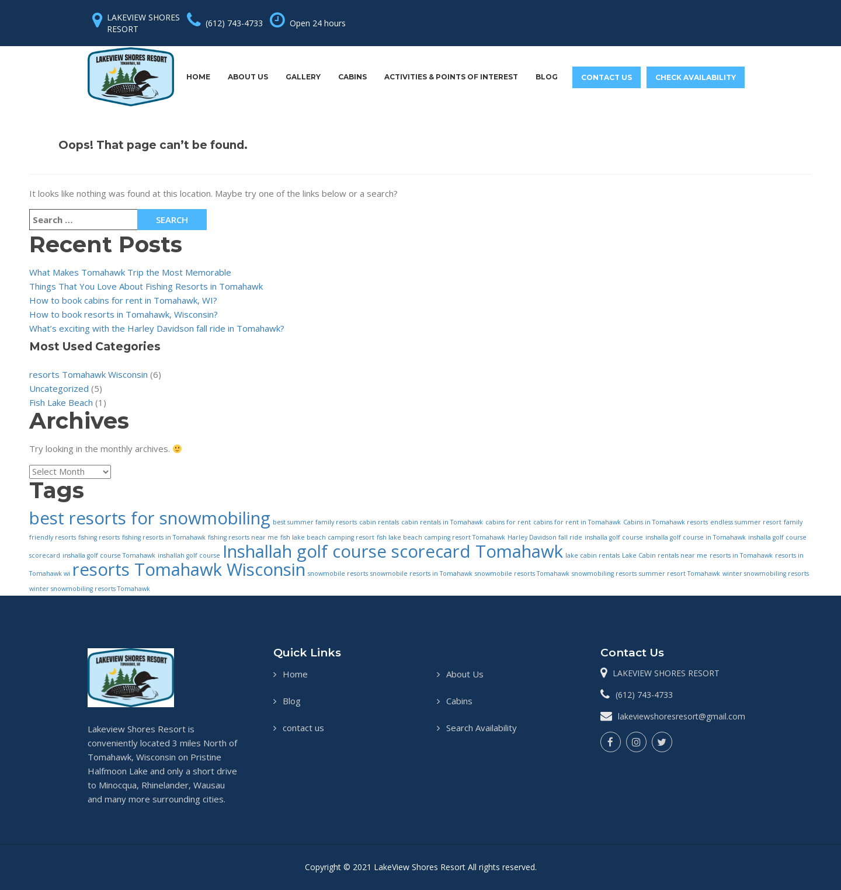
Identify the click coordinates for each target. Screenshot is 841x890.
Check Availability (695, 77)
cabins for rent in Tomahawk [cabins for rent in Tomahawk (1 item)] (577, 522)
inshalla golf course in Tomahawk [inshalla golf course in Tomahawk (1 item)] (695, 537)
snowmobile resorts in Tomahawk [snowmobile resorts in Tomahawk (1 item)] (421, 573)
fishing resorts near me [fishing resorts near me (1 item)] (243, 537)
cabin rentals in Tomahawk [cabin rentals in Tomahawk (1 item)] (442, 522)
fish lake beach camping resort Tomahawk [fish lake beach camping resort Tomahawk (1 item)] (441, 537)
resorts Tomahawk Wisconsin (88, 374)
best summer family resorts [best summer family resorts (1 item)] (315, 522)
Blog (547, 76)
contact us (606, 77)
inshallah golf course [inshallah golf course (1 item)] (189, 555)
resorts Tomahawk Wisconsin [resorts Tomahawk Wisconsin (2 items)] (188, 569)
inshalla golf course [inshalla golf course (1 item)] (614, 537)
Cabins (352, 76)
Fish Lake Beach (61, 402)
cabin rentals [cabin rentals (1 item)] (379, 522)
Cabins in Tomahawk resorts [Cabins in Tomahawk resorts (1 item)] (665, 522)
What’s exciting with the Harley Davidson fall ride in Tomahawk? (156, 328)
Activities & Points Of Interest (451, 76)
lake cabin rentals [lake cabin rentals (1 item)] (592, 555)
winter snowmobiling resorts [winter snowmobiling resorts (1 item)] (765, 573)
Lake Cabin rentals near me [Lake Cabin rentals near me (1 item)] (664, 555)
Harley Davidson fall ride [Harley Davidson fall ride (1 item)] (545, 537)
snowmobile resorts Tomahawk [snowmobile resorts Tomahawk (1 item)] (522, 573)
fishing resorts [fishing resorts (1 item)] (99, 537)
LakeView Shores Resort (421, 866)
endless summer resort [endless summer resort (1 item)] (745, 522)
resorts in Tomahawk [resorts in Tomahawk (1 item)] (741, 555)
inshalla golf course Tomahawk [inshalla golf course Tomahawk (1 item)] (108, 555)
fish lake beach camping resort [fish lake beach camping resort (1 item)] (327, 537)
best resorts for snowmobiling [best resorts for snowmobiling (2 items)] (149, 518)
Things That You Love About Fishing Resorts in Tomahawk (146, 286)
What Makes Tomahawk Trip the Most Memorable (130, 272)
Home (198, 76)
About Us (248, 76)
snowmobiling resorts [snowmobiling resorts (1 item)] (604, 573)
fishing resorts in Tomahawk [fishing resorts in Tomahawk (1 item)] (164, 537)
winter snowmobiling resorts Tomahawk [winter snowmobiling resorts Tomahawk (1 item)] (89, 589)
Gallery (303, 76)
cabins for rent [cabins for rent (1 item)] (508, 522)
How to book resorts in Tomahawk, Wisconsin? (123, 314)
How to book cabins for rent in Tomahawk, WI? (123, 300)
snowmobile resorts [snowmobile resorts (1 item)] (338, 573)
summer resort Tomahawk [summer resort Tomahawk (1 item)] (679, 573)
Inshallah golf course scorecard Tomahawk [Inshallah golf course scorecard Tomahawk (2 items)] (393, 551)
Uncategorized (59, 388)
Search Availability (481, 727)
